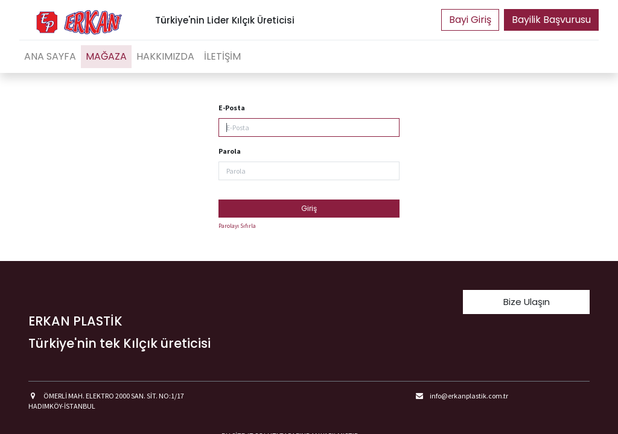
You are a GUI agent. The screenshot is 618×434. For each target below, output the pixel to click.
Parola (229, 151)
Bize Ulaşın (526, 301)
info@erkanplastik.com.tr (469, 395)
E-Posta (231, 107)
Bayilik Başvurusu (551, 20)
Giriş (309, 208)
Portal (470, 20)
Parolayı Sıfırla (237, 226)
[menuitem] (50, 56)
